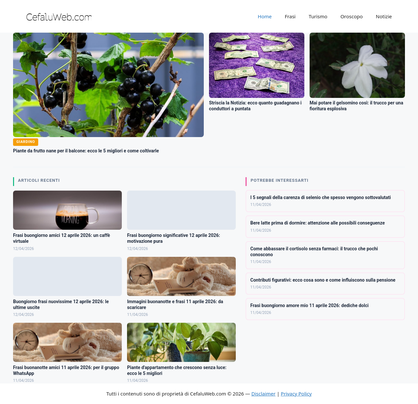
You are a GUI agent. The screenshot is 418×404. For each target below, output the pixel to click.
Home (265, 16)
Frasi (290, 16)
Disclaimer (263, 393)
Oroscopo (351, 16)
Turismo (318, 16)
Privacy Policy (296, 393)
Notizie (384, 16)
